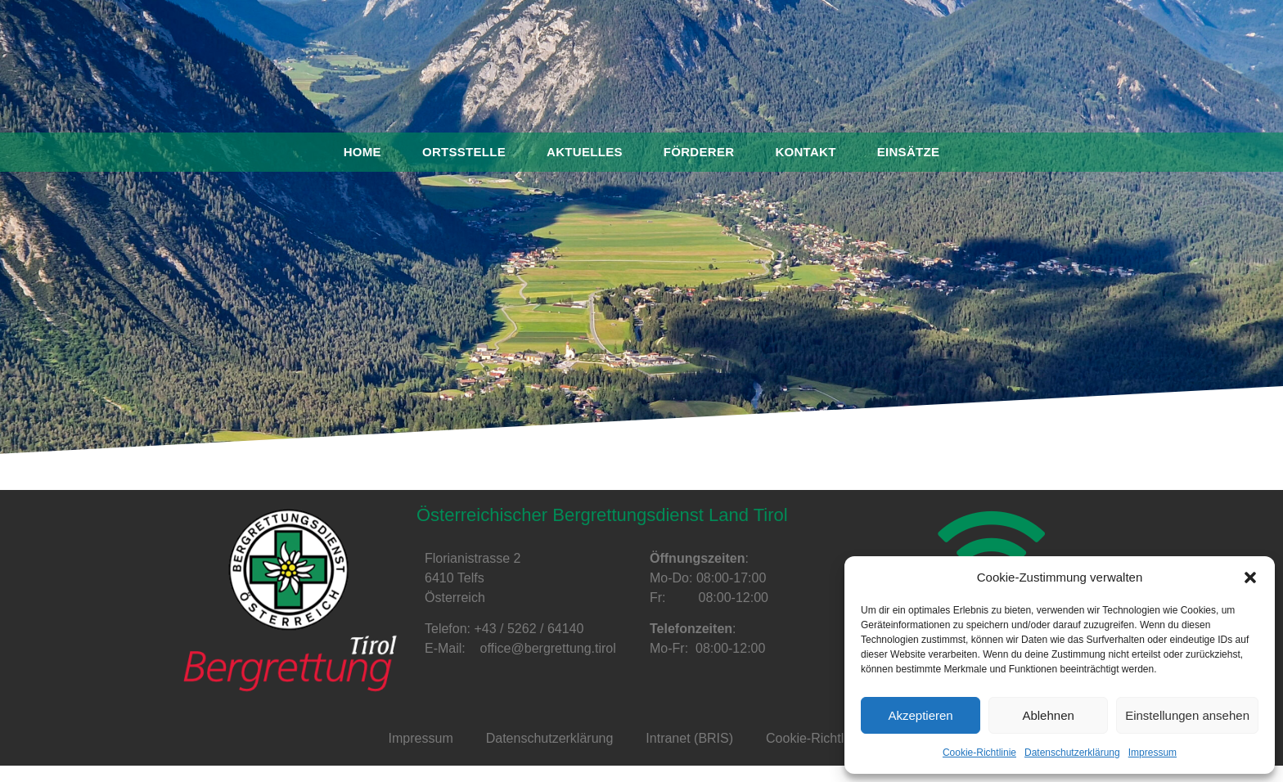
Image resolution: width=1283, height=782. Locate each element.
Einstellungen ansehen (1187, 715)
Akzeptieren (920, 715)
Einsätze (908, 152)
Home (362, 152)
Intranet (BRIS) (689, 738)
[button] (1250, 577)
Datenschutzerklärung (1072, 752)
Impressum (1152, 752)
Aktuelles (585, 152)
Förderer (699, 152)
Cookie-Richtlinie (979, 752)
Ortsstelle (464, 152)
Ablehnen (1048, 715)
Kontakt (805, 152)
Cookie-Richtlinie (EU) (830, 738)
